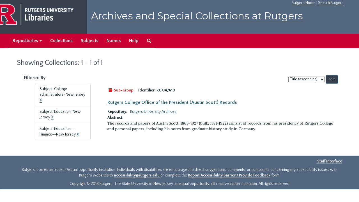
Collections (61, 40)
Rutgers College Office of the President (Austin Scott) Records (172, 102)
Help (134, 40)
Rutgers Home (304, 3)
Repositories (27, 40)
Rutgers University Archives (153, 111)
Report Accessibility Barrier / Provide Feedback (229, 175)
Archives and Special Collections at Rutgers (197, 16)
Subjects (89, 40)
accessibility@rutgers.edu (137, 175)
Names (114, 40)
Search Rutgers (331, 3)
